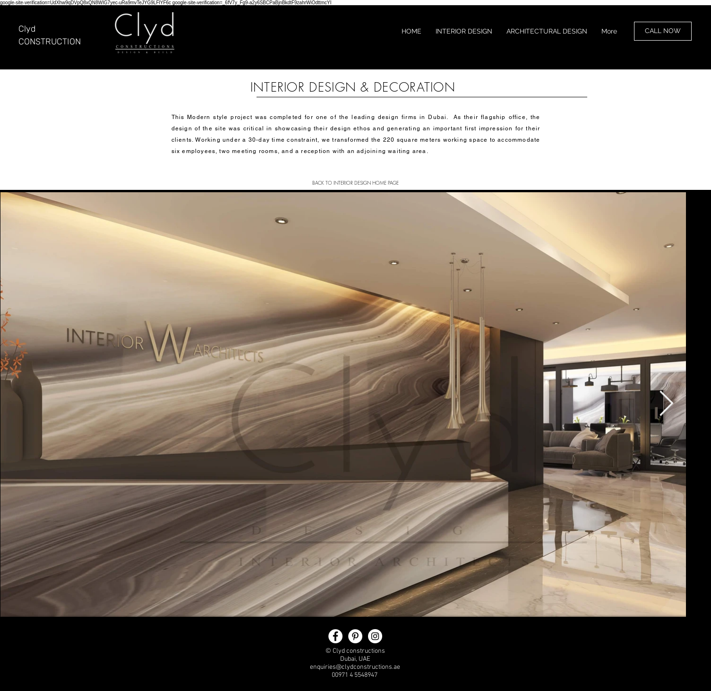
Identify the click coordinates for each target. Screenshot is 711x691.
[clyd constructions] (335, 636)
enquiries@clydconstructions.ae (355, 667)
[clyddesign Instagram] (375, 636)
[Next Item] (666, 404)
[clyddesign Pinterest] (355, 636)
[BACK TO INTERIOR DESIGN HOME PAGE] (355, 183)
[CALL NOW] (663, 31)
